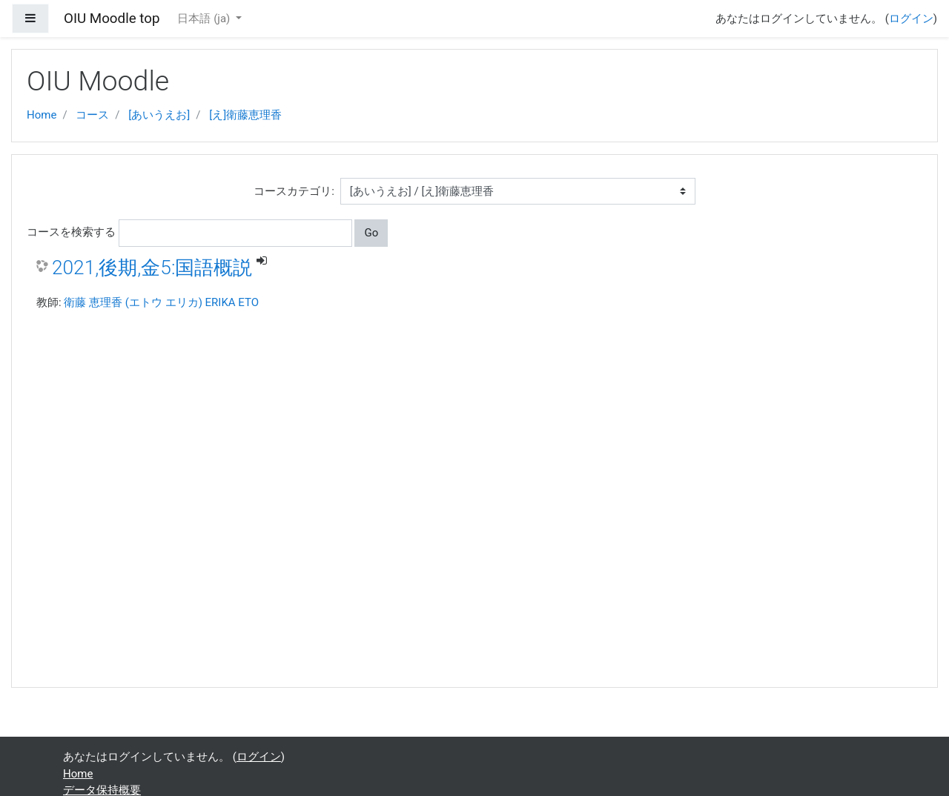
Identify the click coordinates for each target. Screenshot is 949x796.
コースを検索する (71, 232)
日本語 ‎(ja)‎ (205, 18)
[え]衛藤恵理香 (245, 115)
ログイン (911, 18)
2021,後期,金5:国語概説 (152, 267)
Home (41, 115)
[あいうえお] (159, 115)
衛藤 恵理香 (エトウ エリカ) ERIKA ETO (161, 302)
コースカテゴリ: (294, 191)
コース (92, 115)
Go (371, 232)
